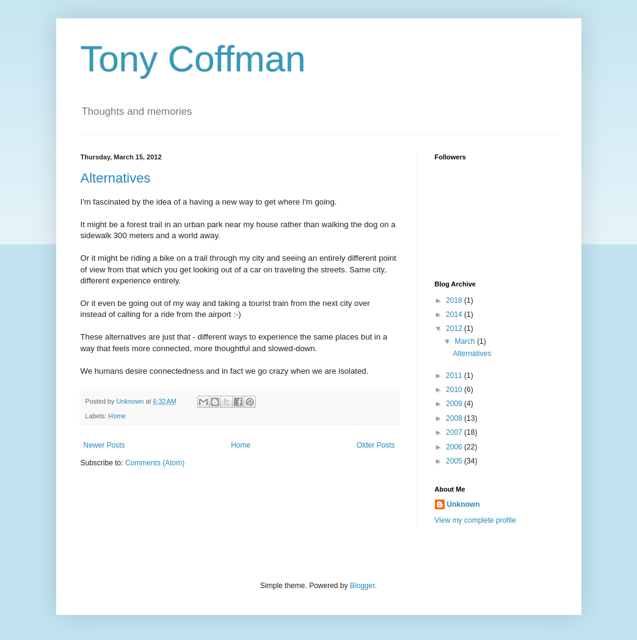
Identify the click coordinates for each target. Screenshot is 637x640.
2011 (455, 375)
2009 (455, 403)
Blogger (362, 585)
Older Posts (376, 445)
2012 (455, 328)
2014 (455, 314)
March (465, 341)
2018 (455, 300)
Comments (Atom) (154, 463)
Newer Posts (104, 445)
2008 (455, 418)
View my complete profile (475, 520)
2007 (455, 432)
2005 (455, 461)
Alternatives (116, 178)
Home (117, 416)
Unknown (463, 504)
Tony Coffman (193, 58)
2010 (455, 389)
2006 (455, 447)
